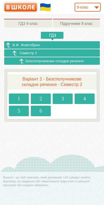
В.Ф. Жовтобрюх (26, 45)
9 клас (28, 23)
